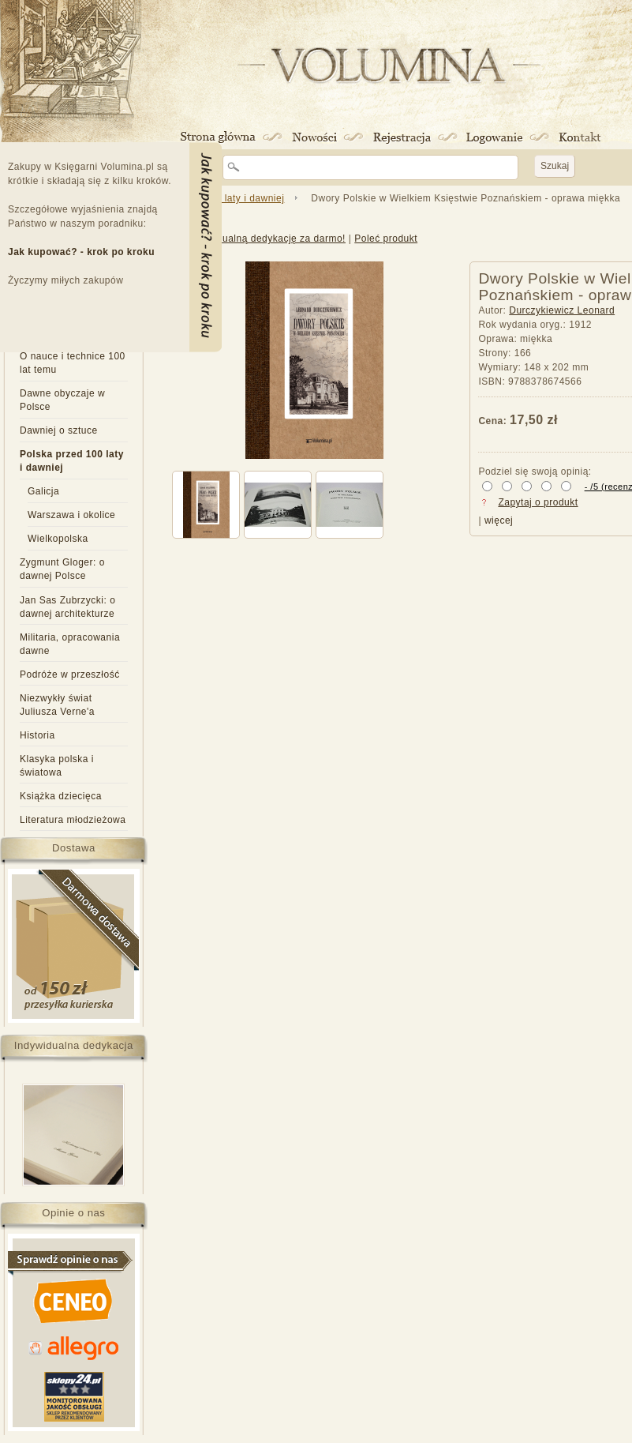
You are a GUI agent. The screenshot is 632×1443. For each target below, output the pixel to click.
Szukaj (554, 165)
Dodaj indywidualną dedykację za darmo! (252, 238)
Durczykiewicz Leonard (562, 310)
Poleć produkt (385, 238)
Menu (205, 247)
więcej (498, 520)
